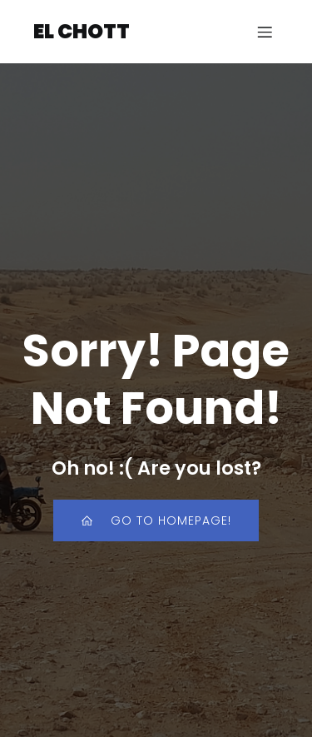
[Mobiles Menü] (264, 31)
